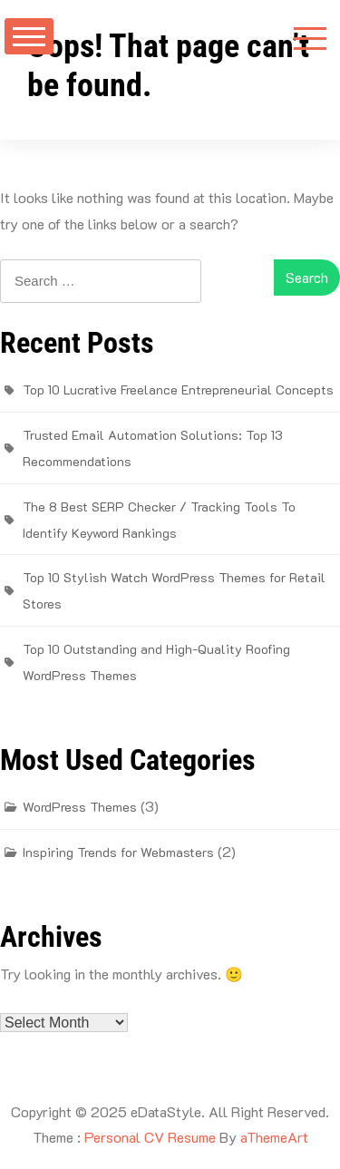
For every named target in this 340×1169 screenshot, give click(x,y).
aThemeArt (274, 1136)
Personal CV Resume (150, 1136)
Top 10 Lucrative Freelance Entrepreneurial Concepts (178, 389)
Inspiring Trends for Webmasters (118, 852)
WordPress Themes (80, 806)
